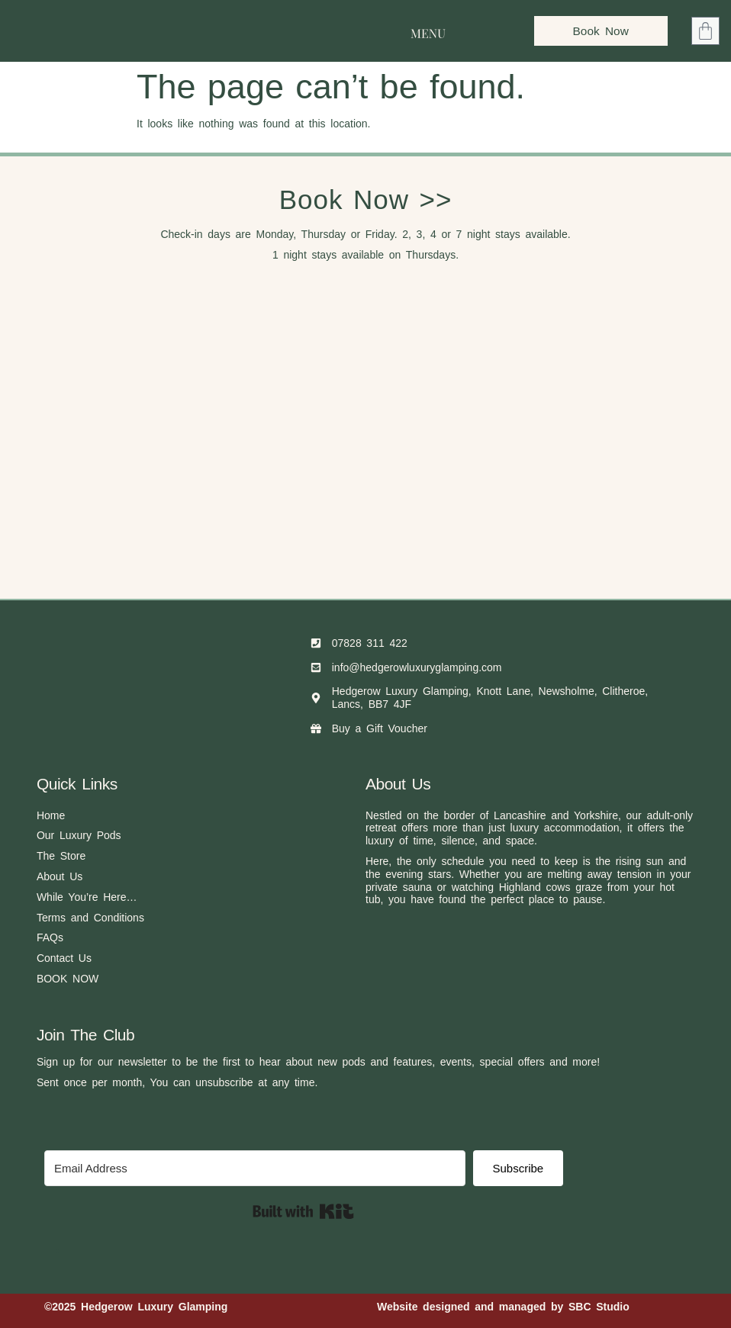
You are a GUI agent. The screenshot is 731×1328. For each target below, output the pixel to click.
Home (51, 815)
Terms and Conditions (90, 918)
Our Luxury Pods (79, 835)
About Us (59, 876)
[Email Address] (254, 1168)
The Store (61, 856)
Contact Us (64, 958)
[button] (428, 30)
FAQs (50, 937)
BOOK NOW (67, 979)
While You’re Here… (87, 897)
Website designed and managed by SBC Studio (503, 1307)
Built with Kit (303, 1211)
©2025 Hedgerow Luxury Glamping (135, 1307)
